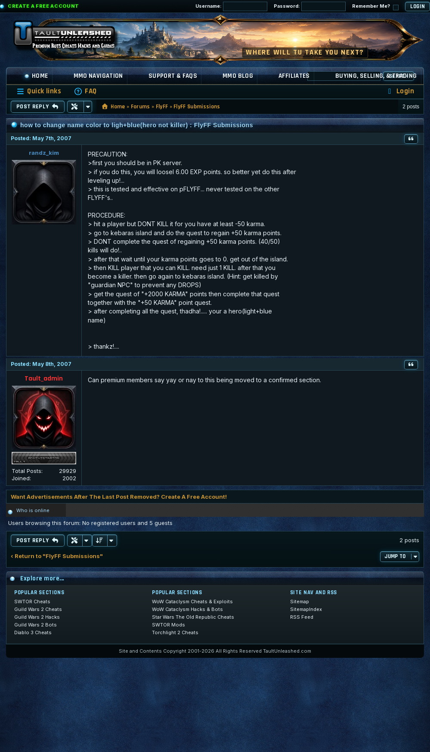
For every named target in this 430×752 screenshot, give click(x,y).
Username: (231, 6)
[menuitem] (85, 91)
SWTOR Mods (168, 625)
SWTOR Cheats (32, 602)
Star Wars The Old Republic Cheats (193, 617)
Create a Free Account (43, 6)
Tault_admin (44, 378)
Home (36, 76)
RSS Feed (301, 617)
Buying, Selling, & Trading (376, 76)
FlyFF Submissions (196, 106)
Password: (310, 6)
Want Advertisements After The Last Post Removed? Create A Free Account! (119, 496)
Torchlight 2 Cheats (175, 632)
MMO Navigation (98, 76)
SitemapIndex (306, 609)
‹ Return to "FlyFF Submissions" (57, 556)
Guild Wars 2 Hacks (37, 617)
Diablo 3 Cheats (33, 632)
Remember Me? (375, 6)
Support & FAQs (172, 76)
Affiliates (294, 76)
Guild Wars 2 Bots (35, 625)
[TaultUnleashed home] (70, 37)
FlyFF (162, 106)
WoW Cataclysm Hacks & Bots (187, 609)
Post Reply (37, 106)
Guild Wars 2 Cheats (38, 609)
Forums (140, 106)
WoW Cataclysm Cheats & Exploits (192, 602)
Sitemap (299, 602)
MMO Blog (238, 76)
